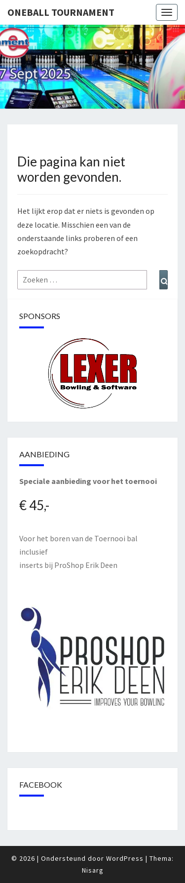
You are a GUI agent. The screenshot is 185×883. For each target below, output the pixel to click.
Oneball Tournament (60, 12)
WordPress (125, 858)
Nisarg (93, 870)
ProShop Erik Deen (85, 565)
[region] (92, 373)
